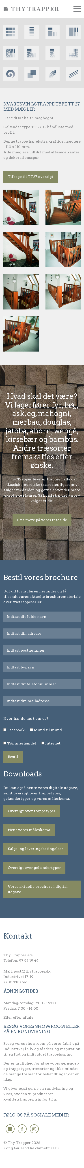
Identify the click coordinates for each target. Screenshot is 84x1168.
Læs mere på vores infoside (42, 520)
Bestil (13, 757)
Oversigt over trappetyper (32, 811)
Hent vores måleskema (29, 830)
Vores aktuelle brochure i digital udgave (38, 889)
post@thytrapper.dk (32, 971)
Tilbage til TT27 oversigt (30, 177)
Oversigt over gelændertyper (34, 867)
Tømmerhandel (21, 743)
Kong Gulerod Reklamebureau (31, 1148)
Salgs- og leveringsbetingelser (35, 849)
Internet (52, 743)
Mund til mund (48, 730)
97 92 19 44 (29, 960)
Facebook (16, 730)
